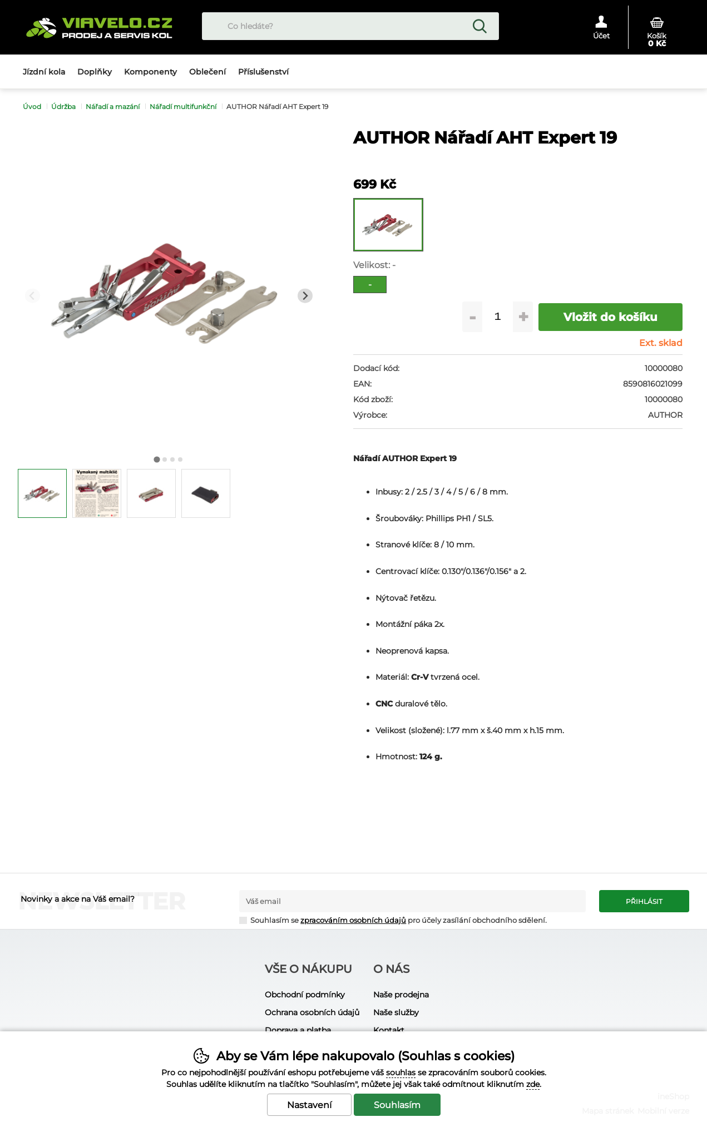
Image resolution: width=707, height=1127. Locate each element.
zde (533, 1084)
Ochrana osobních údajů (312, 1012)
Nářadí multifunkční (183, 106)
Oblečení (207, 72)
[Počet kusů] (497, 316)
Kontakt (388, 1030)
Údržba (63, 106)
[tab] (157, 460)
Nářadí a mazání (113, 106)
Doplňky (94, 72)
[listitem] (42, 493)
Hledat (479, 26)
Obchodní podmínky (305, 995)
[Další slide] (305, 295)
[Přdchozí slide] (32, 295)
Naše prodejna (401, 995)
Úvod (32, 106)
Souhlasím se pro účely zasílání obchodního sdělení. (393, 920)
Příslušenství (263, 72)
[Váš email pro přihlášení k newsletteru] (412, 901)
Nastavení (309, 1105)
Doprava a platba (298, 1030)
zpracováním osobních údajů (353, 920)
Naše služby (396, 1012)
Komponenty (150, 72)
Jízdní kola (44, 72)
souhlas (401, 1072)
